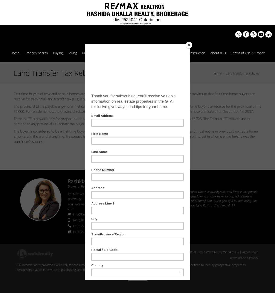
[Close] (189, 45)
